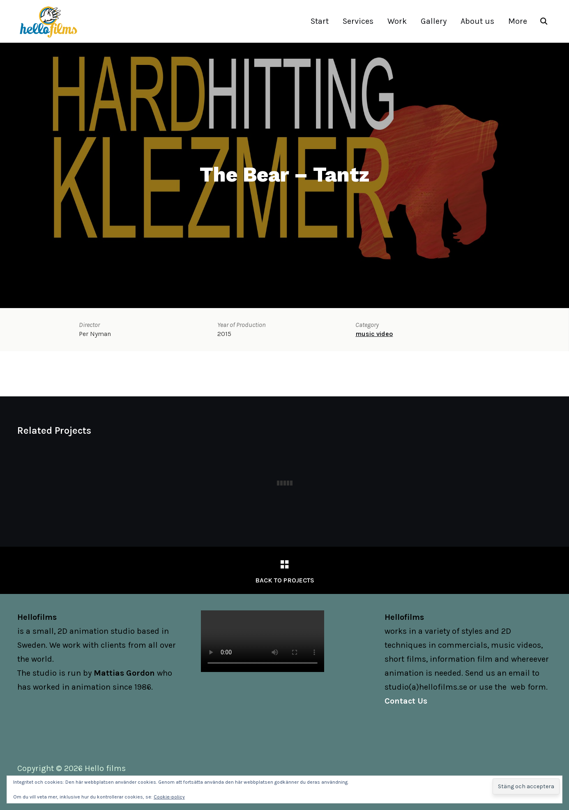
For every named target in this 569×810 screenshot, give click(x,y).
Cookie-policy (169, 797)
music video (374, 334)
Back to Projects (284, 580)
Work (397, 21)
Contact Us (406, 701)
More (517, 21)
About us (477, 21)
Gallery (434, 21)
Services (358, 21)
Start (320, 21)
